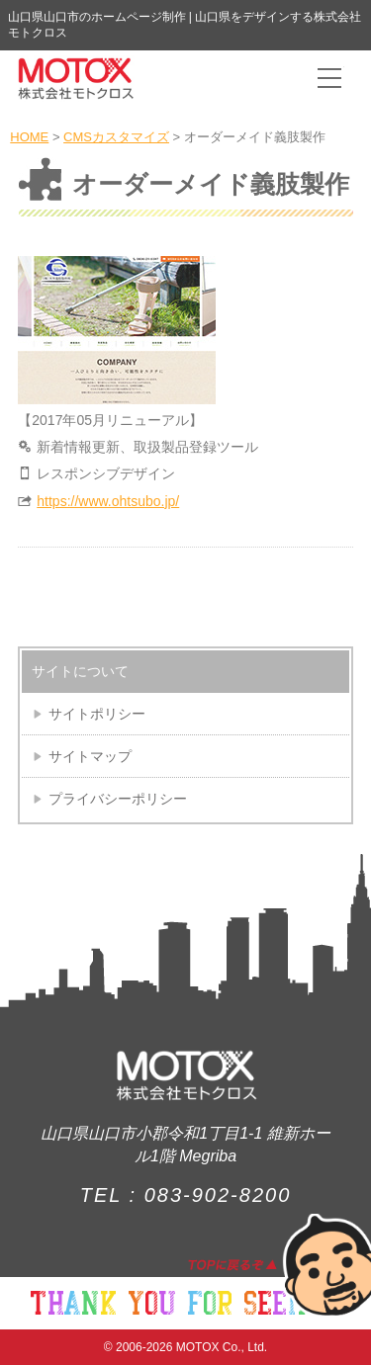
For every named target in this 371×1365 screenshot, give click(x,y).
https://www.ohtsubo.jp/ (108, 501)
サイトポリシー (96, 714)
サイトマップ (90, 756)
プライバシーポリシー (117, 799)
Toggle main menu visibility (331, 71)
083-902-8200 (218, 1195)
